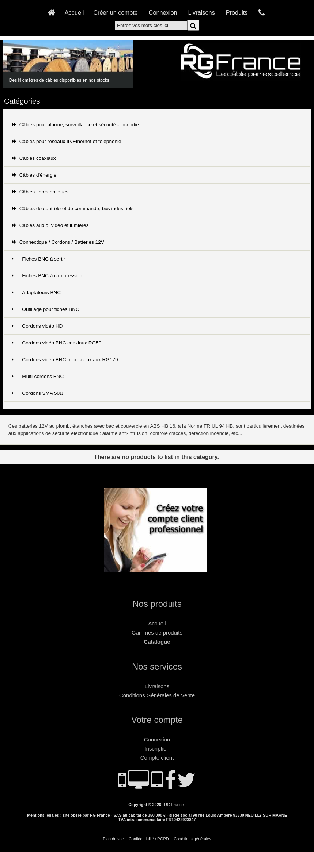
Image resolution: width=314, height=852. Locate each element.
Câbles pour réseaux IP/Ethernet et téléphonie (66, 141)
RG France (174, 804)
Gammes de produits (157, 632)
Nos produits (156, 604)
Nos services (157, 666)
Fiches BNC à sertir (38, 259)
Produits (237, 12)
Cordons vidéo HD (37, 326)
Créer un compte (115, 12)
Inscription (156, 748)
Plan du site (113, 839)
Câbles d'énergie (34, 175)
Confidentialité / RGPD (149, 839)
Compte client (157, 758)
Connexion (163, 12)
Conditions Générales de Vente (157, 695)
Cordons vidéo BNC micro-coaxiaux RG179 (65, 359)
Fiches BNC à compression (47, 275)
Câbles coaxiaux (34, 158)
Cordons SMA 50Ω (38, 393)
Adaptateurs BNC (36, 292)
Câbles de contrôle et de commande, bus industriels (73, 208)
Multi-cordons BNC (38, 376)
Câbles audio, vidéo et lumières (50, 225)
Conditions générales (192, 839)
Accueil (74, 12)
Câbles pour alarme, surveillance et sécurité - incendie (75, 124)
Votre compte (157, 720)
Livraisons (201, 12)
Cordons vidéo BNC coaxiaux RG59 (56, 343)
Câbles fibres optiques (40, 191)
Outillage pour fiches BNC (45, 309)
